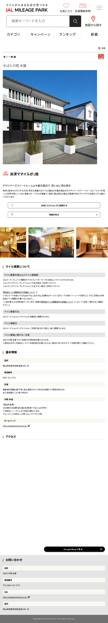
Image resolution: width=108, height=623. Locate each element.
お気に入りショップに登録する (54, 205)
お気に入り (66, 8)
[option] (54, 243)
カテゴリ (13, 34)
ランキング (67, 34)
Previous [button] (5, 243)
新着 (94, 34)
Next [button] (103, 243)
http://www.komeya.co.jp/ (15, 425)
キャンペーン (41, 34)
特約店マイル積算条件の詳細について (19, 292)
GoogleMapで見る (73, 549)
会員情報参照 (83, 8)
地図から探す (93, 21)
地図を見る (54, 214)
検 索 (75, 21)
